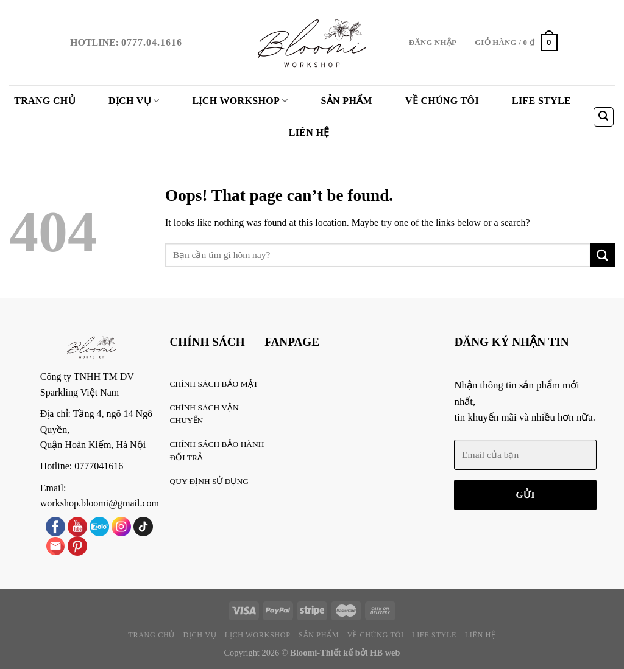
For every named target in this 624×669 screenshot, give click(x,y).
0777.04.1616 (151, 42)
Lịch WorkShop (240, 101)
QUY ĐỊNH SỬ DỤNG (209, 481)
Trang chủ (45, 101)
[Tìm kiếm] (604, 117)
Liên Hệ (309, 132)
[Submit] (602, 255)
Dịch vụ (134, 101)
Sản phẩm (346, 101)
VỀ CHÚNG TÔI (442, 101)
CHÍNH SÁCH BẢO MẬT (214, 383)
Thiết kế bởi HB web (360, 652)
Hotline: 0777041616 (81, 466)
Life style (541, 101)
